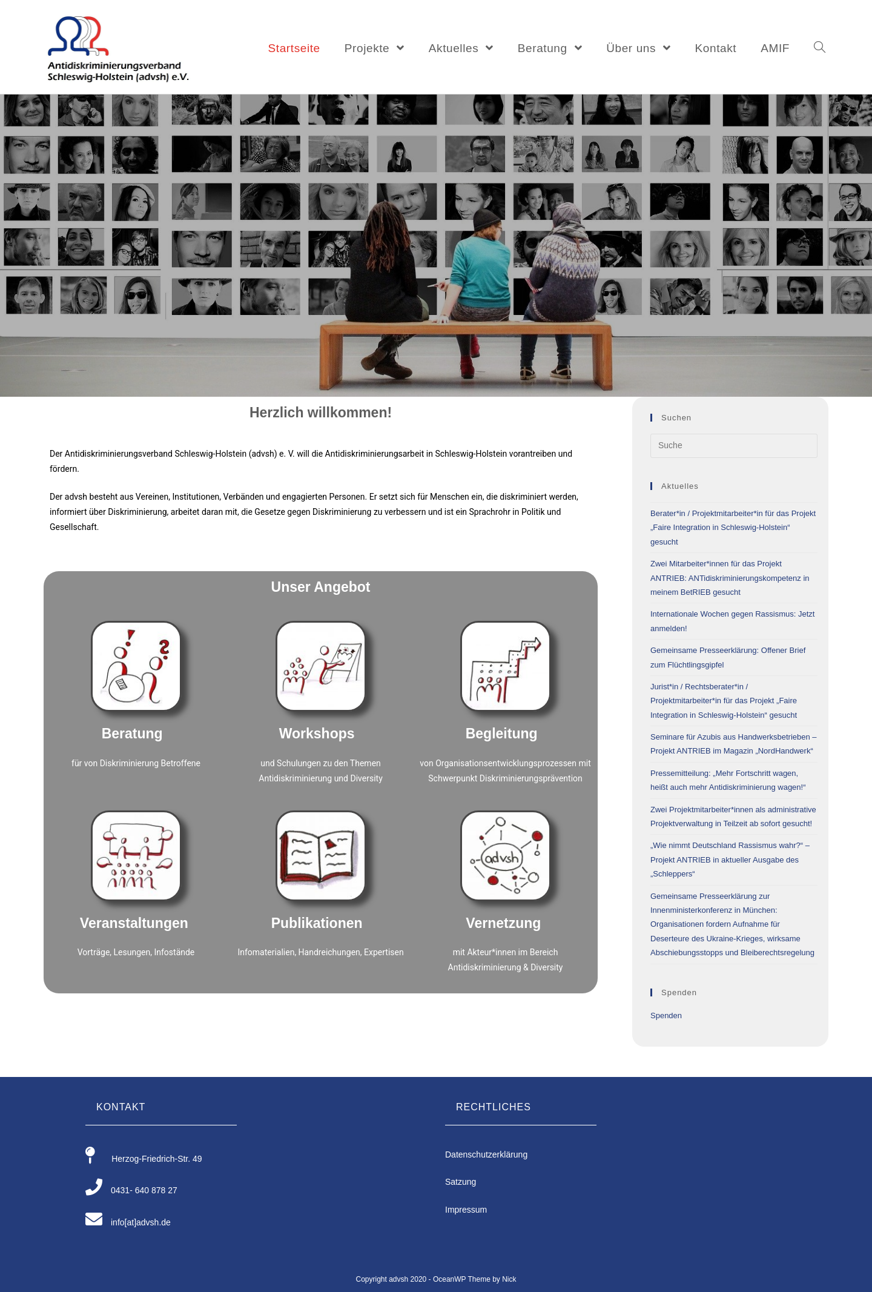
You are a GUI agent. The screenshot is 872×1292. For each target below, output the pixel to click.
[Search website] (819, 48)
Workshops (317, 733)
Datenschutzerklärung (486, 1154)
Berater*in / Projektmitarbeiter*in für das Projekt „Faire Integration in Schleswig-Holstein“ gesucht (733, 527)
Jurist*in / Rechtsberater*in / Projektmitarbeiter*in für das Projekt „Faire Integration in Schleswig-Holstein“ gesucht (723, 701)
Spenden (666, 1015)
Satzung (460, 1182)
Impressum (466, 1209)
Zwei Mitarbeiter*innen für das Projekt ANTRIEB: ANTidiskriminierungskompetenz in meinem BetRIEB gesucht (730, 578)
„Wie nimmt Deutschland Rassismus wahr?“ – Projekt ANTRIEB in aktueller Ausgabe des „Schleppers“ (730, 859)
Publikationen (317, 923)
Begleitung (502, 733)
